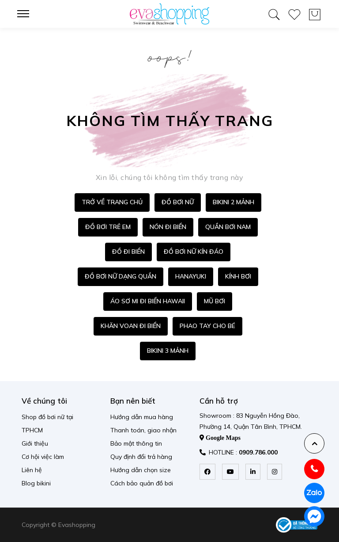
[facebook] (207, 472)
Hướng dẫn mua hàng (141, 417)
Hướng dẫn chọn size (140, 470)
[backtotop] (314, 443)
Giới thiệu (35, 443)
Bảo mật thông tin (136, 443)
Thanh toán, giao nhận (143, 430)
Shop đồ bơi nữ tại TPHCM (47, 423)
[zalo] (314, 493)
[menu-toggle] (26, 13)
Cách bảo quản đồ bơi (141, 483)
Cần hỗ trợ (219, 400)
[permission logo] (296, 525)
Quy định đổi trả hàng (141, 457)
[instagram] (274, 472)
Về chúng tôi (44, 400)
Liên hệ (32, 470)
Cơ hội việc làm (43, 457)
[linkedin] (252, 472)
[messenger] (314, 516)
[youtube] (230, 472)
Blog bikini (36, 483)
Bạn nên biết (132, 400)
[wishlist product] (294, 13)
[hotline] (314, 469)
